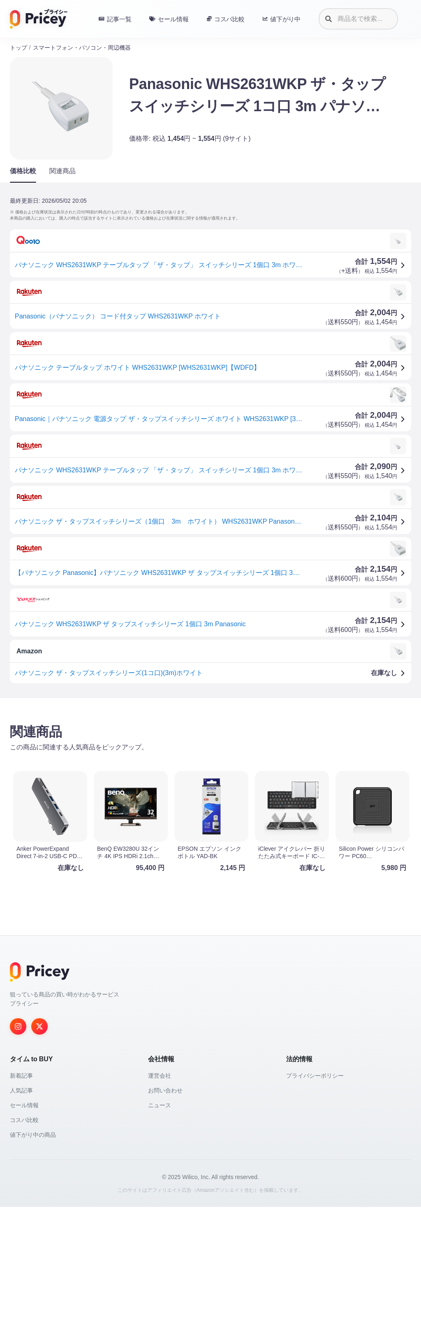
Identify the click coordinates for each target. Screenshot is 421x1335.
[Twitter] (39, 1154)
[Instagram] (18, 1154)
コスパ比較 (24, 1248)
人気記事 (21, 1218)
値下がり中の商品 (33, 1262)
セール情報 (24, 1233)
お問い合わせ (165, 1218)
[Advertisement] (210, 768)
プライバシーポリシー (315, 1203)
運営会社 (159, 1203)
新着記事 (21, 1203)
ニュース (159, 1233)
